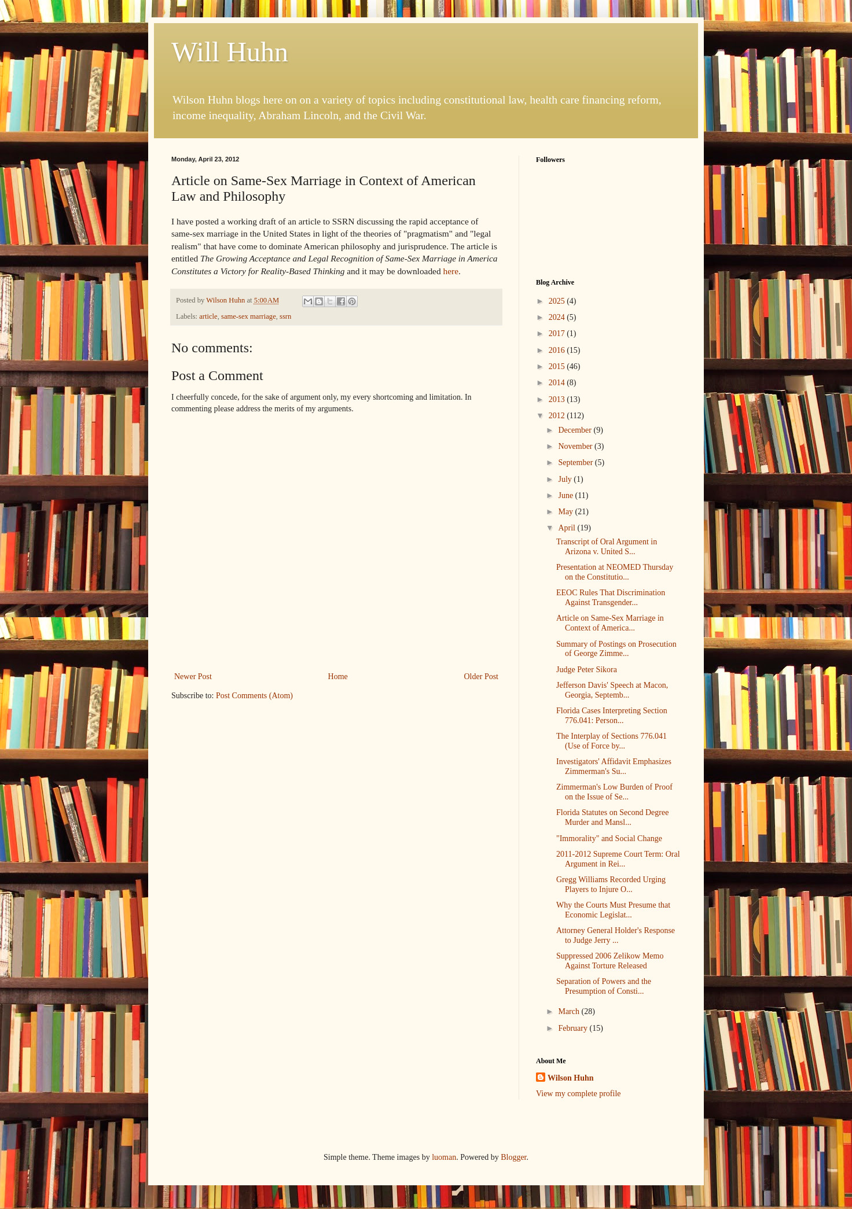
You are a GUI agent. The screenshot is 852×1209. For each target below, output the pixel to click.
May (566, 511)
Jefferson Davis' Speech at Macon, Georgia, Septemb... (612, 690)
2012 (558, 415)
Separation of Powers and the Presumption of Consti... (603, 986)
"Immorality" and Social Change (609, 838)
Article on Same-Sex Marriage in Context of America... (610, 623)
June (566, 495)
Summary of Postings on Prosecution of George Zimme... (616, 649)
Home (338, 676)
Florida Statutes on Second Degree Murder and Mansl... (612, 817)
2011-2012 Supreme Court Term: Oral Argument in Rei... (618, 859)
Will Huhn (229, 51)
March (569, 1011)
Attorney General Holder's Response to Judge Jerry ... (615, 935)
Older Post (481, 676)
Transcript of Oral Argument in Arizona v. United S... (606, 546)
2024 (558, 317)
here (450, 271)
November (576, 446)
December (575, 430)
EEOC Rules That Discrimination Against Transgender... (610, 597)
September (576, 462)
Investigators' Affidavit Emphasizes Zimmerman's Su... (613, 766)
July (566, 479)
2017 (558, 333)
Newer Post (193, 676)
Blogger (513, 1157)
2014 (558, 382)
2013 (558, 399)
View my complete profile (578, 1093)
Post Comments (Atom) (254, 695)
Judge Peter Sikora (586, 669)
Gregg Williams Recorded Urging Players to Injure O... (611, 884)
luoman (444, 1157)
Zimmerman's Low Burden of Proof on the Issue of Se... (614, 792)
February (573, 1028)
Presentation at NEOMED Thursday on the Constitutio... (614, 572)
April (567, 528)
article (208, 316)
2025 (558, 301)
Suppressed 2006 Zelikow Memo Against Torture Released (609, 961)
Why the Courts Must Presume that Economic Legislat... (613, 910)
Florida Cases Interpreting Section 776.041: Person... (611, 715)
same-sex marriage (248, 316)
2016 (558, 350)
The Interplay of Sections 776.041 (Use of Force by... (611, 741)
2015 (558, 366)
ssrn (285, 316)
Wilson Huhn (571, 1078)
